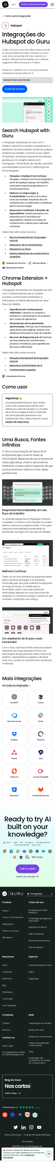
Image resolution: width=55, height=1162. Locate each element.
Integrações (7, 924)
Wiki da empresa (36, 934)
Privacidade (27, 1141)
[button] (52, 4)
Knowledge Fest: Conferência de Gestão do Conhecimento (39, 1060)
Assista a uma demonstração (33, 4)
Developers (7, 992)
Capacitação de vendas (40, 1023)
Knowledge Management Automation (40, 919)
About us (6, 1030)
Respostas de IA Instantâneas (26, 244)
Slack (31, 1051)
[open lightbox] (27, 110)
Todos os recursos (10, 931)
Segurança (34, 978)
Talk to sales (7, 1046)
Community (7, 999)
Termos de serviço (12, 1135)
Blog (4, 985)
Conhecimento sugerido (23, 369)
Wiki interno (7, 937)
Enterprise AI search (38, 927)
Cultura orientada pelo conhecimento (39, 1044)
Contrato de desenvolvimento (37, 1135)
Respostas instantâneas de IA (26, 365)
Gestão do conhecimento (40, 1036)
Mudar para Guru (36, 1030)
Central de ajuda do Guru (40, 965)
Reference (7, 978)
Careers (6, 1023)
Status (31, 972)
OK (48, 1153)
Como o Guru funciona (12, 917)
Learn (4, 965)
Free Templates (9, 1005)
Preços (5, 910)
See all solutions (36, 947)
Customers (7, 972)
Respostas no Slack (20, 249)
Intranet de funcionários (39, 940)
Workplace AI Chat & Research (38, 911)
